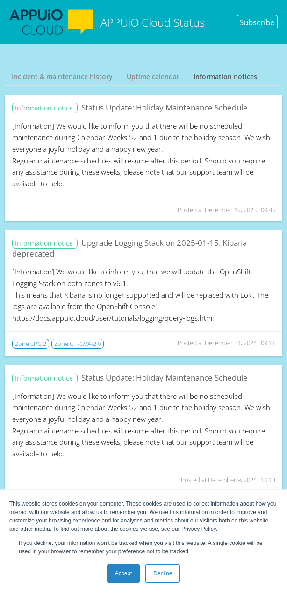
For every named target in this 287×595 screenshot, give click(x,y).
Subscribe (257, 22)
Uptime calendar (153, 76)
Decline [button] (162, 573)
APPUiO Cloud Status (107, 22)
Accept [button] (123, 573)
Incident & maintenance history (62, 76)
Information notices (225, 76)
